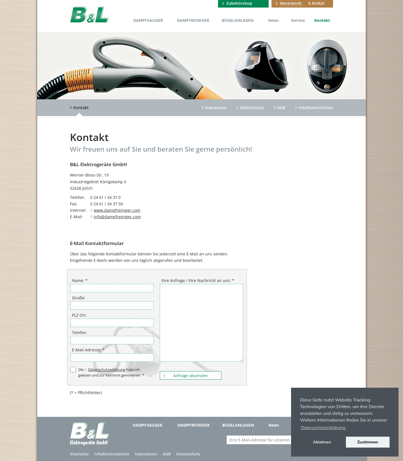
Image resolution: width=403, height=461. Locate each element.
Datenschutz (252, 107)
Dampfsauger (148, 20)
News (273, 20)
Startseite (79, 454)
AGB (281, 107)
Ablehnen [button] (322, 442)
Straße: (78, 297)
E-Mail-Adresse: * (88, 349)
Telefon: (79, 332)
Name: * (80, 280)
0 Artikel (302, 3)
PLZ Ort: (79, 315)
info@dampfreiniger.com (117, 216)
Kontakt (322, 20)
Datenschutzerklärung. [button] (323, 428)
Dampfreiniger (193, 20)
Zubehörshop (239, 3)
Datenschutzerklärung (106, 369)
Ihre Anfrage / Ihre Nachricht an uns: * (197, 280)
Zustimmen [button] (367, 442)
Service (298, 20)
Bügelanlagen (238, 20)
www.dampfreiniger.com (117, 210)
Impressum (215, 107)
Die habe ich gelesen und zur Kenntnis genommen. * (111, 372)
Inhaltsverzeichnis (316, 107)
